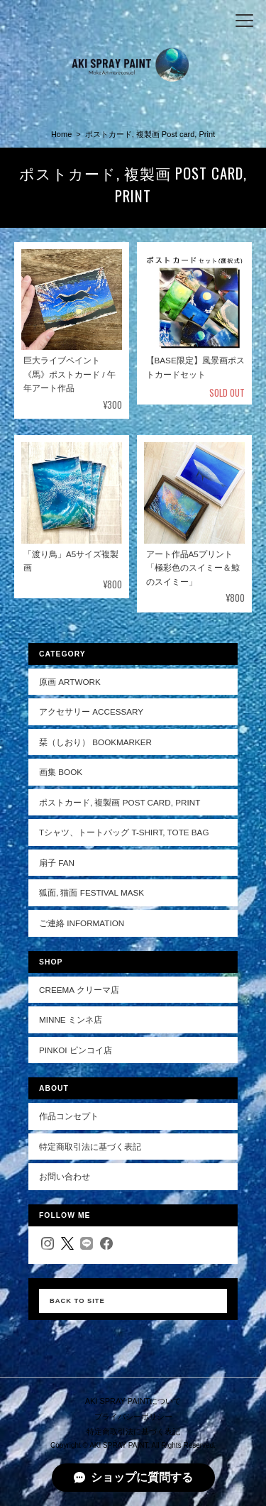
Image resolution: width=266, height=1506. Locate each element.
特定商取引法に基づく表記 (90, 1146)
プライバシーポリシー (133, 1416)
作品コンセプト (69, 1116)
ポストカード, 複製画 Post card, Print (119, 802)
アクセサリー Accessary (91, 711)
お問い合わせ (64, 1176)
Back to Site (77, 1300)
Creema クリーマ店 (79, 989)
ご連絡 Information (81, 923)
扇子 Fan (56, 862)
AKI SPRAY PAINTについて (133, 1401)
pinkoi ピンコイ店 (75, 1050)
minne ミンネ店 (70, 1019)
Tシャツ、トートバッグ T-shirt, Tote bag (124, 832)
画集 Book (60, 771)
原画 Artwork (70, 681)
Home (61, 134)
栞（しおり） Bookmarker (95, 742)
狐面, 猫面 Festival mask (91, 892)
